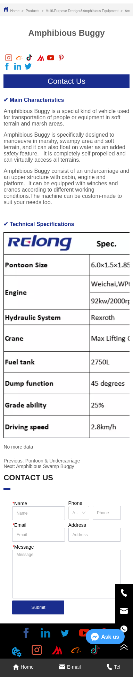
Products (32, 11)
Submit (38, 607)
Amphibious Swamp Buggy (45, 466)
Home (14, 11)
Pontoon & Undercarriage (52, 461)
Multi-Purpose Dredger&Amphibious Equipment (81, 11)
